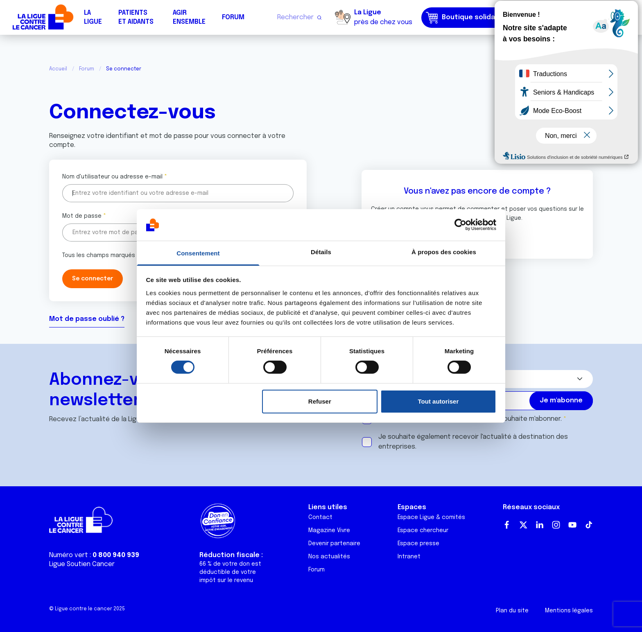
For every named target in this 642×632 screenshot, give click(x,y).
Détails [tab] (321, 251)
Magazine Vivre (329, 530)
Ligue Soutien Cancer (82, 564)
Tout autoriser (438, 401)
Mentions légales (569, 611)
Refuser (319, 401)
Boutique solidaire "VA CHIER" (481, 17)
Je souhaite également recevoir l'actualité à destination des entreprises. (473, 441)
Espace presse (418, 543)
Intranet (409, 557)
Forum (233, 17)
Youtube (572, 525)
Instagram (556, 525)
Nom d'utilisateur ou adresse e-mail (112, 177)
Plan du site (512, 611)
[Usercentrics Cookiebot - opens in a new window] (460, 225)
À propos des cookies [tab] (443, 251)
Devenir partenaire (334, 543)
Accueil (58, 69)
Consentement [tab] (197, 253)
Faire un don (599, 17)
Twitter (523, 525)
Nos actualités (329, 557)
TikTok (589, 525)
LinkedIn (540, 525)
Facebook (507, 525)
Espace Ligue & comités (431, 517)
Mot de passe (82, 216)
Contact (320, 517)
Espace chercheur (423, 530)
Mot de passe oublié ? (86, 319)
